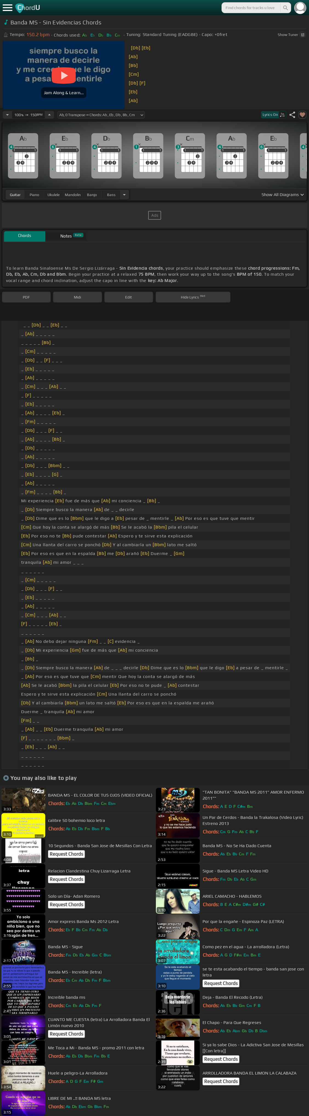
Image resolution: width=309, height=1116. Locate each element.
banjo (92, 194)
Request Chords (66, 854)
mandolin (73, 194)
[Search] (285, 7)
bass (111, 194)
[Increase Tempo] (49, 115)
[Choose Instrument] (124, 194)
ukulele (53, 194)
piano (34, 194)
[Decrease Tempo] (7, 115)
